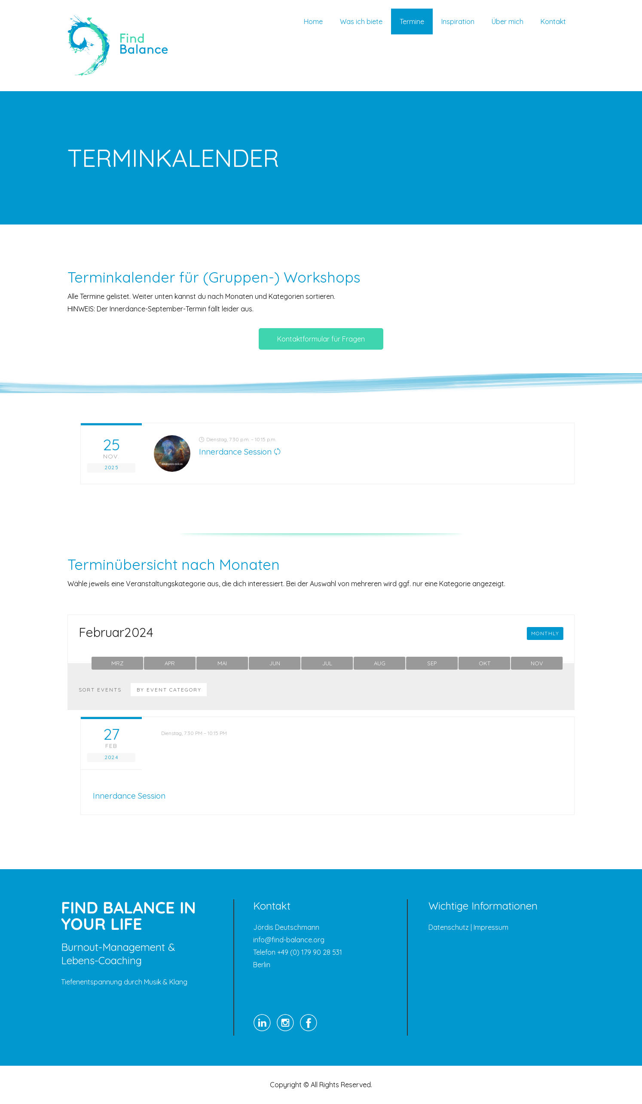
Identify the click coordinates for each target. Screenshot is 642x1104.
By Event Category (169, 689)
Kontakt (553, 21)
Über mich (507, 21)
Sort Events (100, 689)
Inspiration (457, 21)
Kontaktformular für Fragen (321, 339)
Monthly (545, 633)
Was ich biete (361, 21)
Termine (412, 21)
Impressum (491, 927)
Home (313, 21)
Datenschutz (448, 927)
